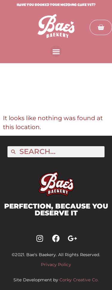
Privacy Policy (56, 264)
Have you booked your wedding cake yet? (56, 4)
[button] (56, 51)
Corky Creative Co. (79, 280)
